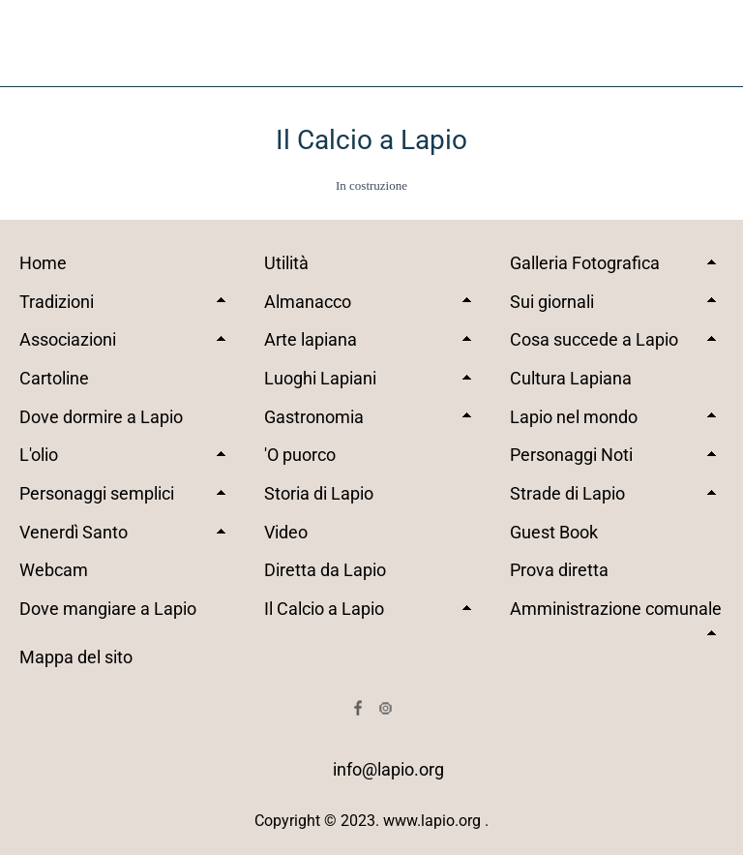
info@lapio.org (388, 769)
